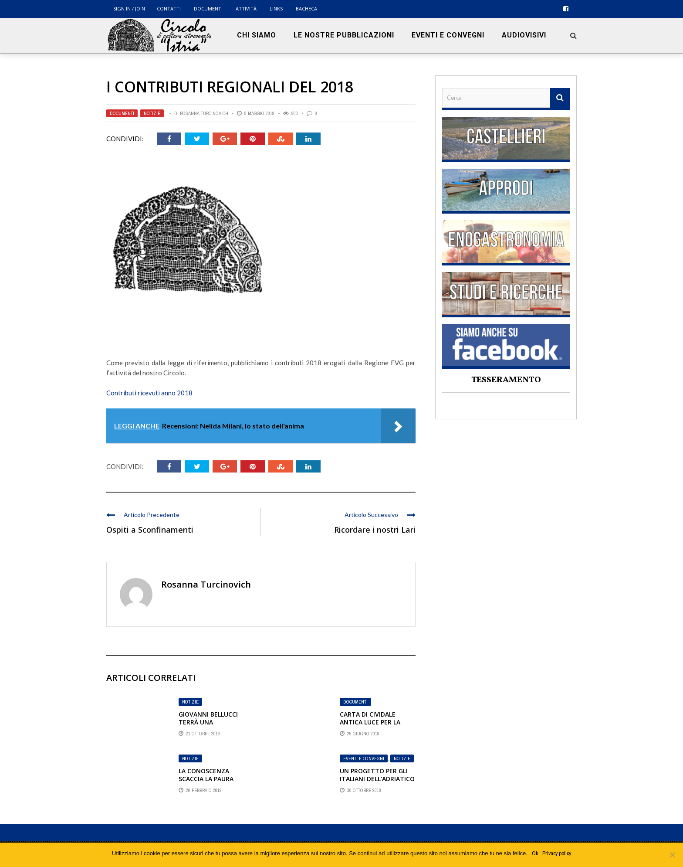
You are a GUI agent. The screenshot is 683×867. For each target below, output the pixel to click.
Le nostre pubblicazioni (344, 35)
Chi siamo (256, 35)
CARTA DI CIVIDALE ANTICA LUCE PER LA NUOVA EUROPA (370, 722)
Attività (246, 8)
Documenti (208, 8)
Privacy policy (556, 853)
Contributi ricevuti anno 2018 (149, 393)
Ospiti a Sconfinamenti (149, 529)
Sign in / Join (129, 8)
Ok (535, 853)
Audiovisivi (524, 35)
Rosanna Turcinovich (204, 113)
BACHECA (306, 8)
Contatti (169, 8)
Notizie (152, 113)
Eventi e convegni (448, 35)
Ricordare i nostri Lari (375, 529)
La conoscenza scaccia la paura (206, 775)
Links (276, 8)
